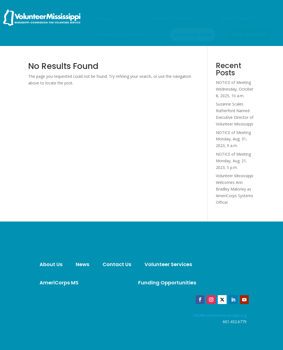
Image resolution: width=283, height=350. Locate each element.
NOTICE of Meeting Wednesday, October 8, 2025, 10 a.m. (234, 89)
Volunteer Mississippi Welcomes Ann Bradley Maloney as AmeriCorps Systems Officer (234, 189)
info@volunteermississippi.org (220, 315)
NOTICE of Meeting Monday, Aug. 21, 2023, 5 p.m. (233, 160)
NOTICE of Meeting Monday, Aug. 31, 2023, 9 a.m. (233, 139)
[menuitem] (109, 18)
